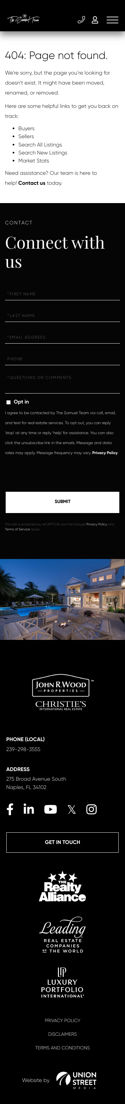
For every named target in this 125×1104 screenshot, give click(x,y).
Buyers (26, 128)
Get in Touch (62, 842)
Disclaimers (62, 1034)
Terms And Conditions (62, 1048)
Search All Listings (40, 144)
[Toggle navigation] (112, 20)
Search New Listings (42, 152)
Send (62, 502)
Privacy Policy (105, 453)
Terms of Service (17, 529)
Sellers (26, 136)
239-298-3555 (81, 20)
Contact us (31, 183)
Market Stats (33, 160)
